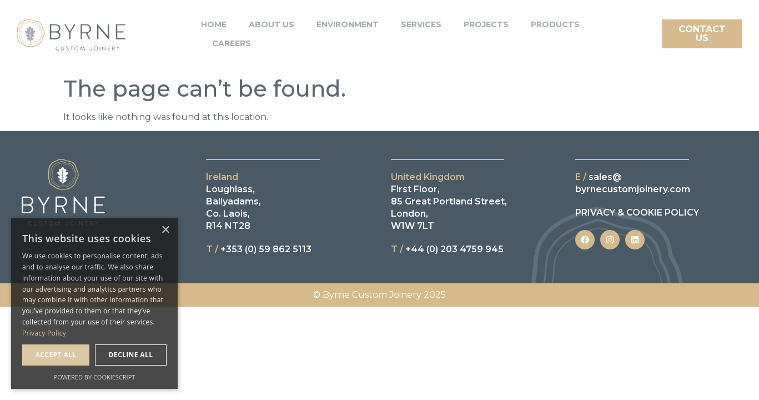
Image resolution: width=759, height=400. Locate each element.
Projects (486, 22)
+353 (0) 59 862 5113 (258, 249)
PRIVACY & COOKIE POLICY (637, 212)
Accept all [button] (56, 354)
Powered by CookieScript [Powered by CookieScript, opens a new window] (94, 377)
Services (421, 22)
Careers (231, 41)
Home (214, 22)
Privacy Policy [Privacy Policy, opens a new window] (44, 333)
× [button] (165, 230)
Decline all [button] (131, 354)
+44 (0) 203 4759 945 (447, 249)
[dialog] (94, 303)
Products (555, 22)
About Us (271, 22)
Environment (347, 22)
